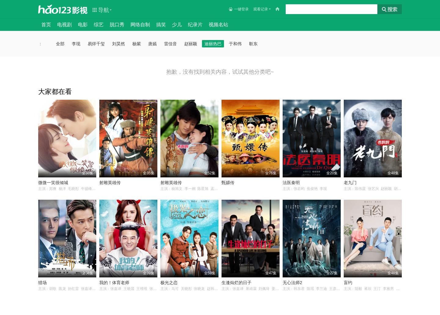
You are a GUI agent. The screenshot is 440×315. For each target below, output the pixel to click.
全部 (60, 43)
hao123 (54, 9)
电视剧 (64, 24)
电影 (83, 24)
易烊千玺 (96, 43)
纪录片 (195, 24)
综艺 (99, 24)
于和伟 (235, 43)
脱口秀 (117, 24)
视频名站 (218, 24)
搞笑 (161, 24)
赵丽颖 (190, 43)
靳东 (253, 43)
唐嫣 (152, 43)
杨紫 (136, 43)
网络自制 (140, 24)
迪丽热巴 (213, 43)
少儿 (177, 24)
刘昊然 (118, 43)
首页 (46, 24)
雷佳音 (170, 43)
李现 (76, 43)
